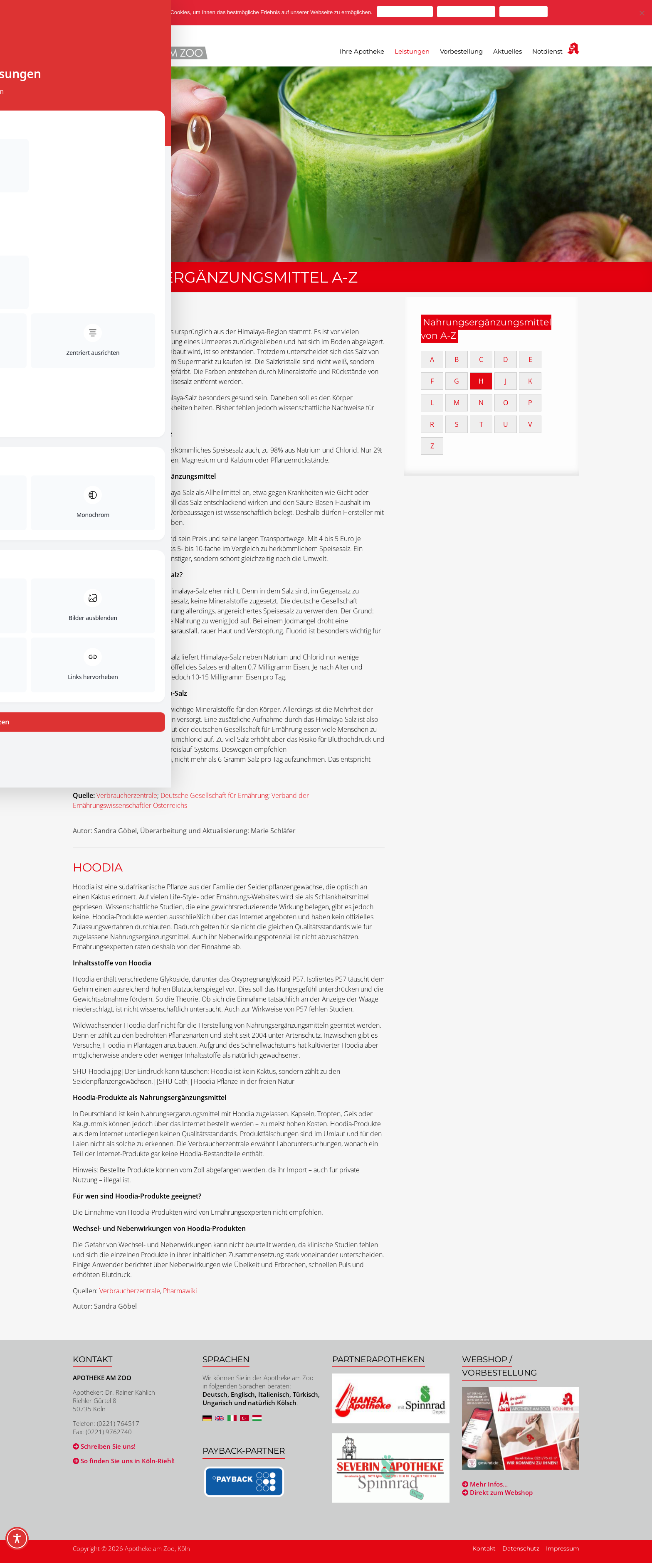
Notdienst (547, 51)
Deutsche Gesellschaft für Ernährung (214, 795)
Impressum (562, 1548)
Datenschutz (520, 1548)
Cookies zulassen (405, 11)
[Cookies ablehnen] (641, 13)
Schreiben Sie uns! (104, 1446)
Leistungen (412, 51)
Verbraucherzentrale (126, 795)
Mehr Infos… (485, 1484)
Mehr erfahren (523, 11)
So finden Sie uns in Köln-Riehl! (124, 1461)
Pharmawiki (180, 1290)
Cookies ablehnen (466, 11)
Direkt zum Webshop (497, 1492)
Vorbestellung (461, 51)
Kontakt (484, 1548)
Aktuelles (507, 51)
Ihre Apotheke (362, 51)
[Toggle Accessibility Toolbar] (17, 1542)
